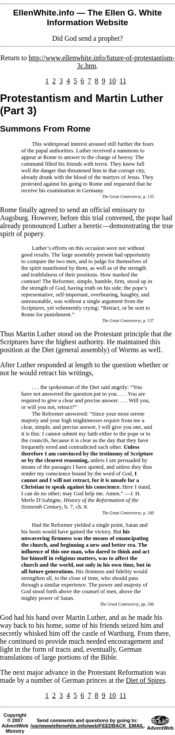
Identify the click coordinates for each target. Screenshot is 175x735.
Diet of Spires (145, 680)
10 (112, 81)
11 (122, 81)
